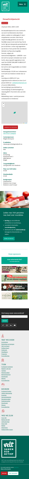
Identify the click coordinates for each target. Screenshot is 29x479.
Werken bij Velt (5, 420)
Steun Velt (4, 424)
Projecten (4, 354)
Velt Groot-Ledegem (9, 133)
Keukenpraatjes (5, 401)
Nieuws (3, 378)
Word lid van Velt (9, 242)
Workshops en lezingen (7, 344)
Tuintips (3, 371)
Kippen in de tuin (6, 369)
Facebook (3, 325)
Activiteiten (4, 342)
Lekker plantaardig (6, 393)
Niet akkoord (13, 473)
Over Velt (4, 418)
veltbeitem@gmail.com (19, 83)
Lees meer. (16, 467)
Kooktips (4, 395)
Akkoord (4, 473)
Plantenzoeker (5, 373)
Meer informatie (6, 469)
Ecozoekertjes (5, 356)
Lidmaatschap (5, 422)
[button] (14, 113)
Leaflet (25, 123)
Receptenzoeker (6, 399)
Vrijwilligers (4, 352)
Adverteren (4, 428)
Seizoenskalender (6, 397)
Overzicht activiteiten (10, 127)
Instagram (6, 325)
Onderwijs (4, 350)
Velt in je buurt (5, 346)
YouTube (14, 325)
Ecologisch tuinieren (7, 367)
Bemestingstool (5, 374)
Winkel (3, 426)
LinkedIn (10, 325)
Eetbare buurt (5, 348)
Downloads (4, 376)
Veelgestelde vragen (7, 429)
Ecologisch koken (6, 391)
